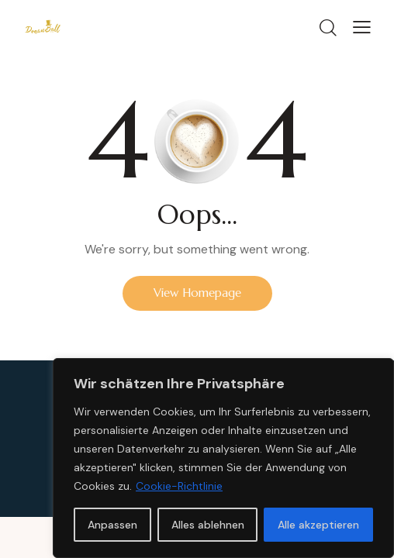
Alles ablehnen (207, 525)
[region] (223, 458)
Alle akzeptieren (318, 525)
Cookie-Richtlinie (179, 486)
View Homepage (197, 292)
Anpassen (112, 525)
